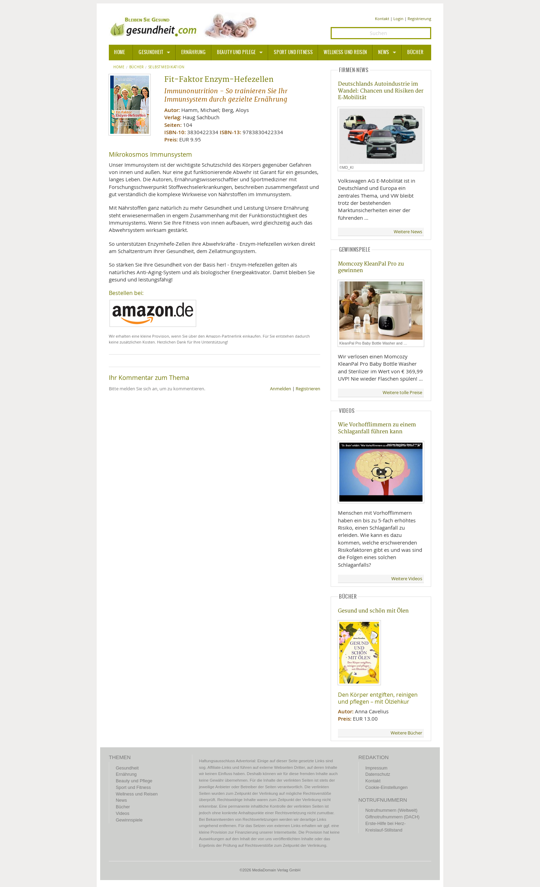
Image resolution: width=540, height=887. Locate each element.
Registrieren (308, 389)
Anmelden (280, 389)
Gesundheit (151, 52)
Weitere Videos (406, 579)
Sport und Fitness (293, 52)
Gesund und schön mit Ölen (373, 611)
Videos (122, 813)
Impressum (376, 768)
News (383, 52)
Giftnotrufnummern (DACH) (392, 816)
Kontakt (382, 18)
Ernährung (193, 52)
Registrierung (419, 18)
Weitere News (408, 232)
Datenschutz (377, 774)
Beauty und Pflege (236, 52)
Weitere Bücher (406, 733)
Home (119, 67)
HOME (119, 52)
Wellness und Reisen (345, 52)
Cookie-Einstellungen (386, 787)
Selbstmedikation (166, 67)
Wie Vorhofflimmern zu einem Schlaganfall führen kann (377, 428)
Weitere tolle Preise (402, 392)
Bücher (415, 52)
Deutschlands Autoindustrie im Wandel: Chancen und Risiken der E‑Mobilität (381, 91)
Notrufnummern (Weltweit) (391, 810)
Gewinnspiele (129, 820)
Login (398, 18)
